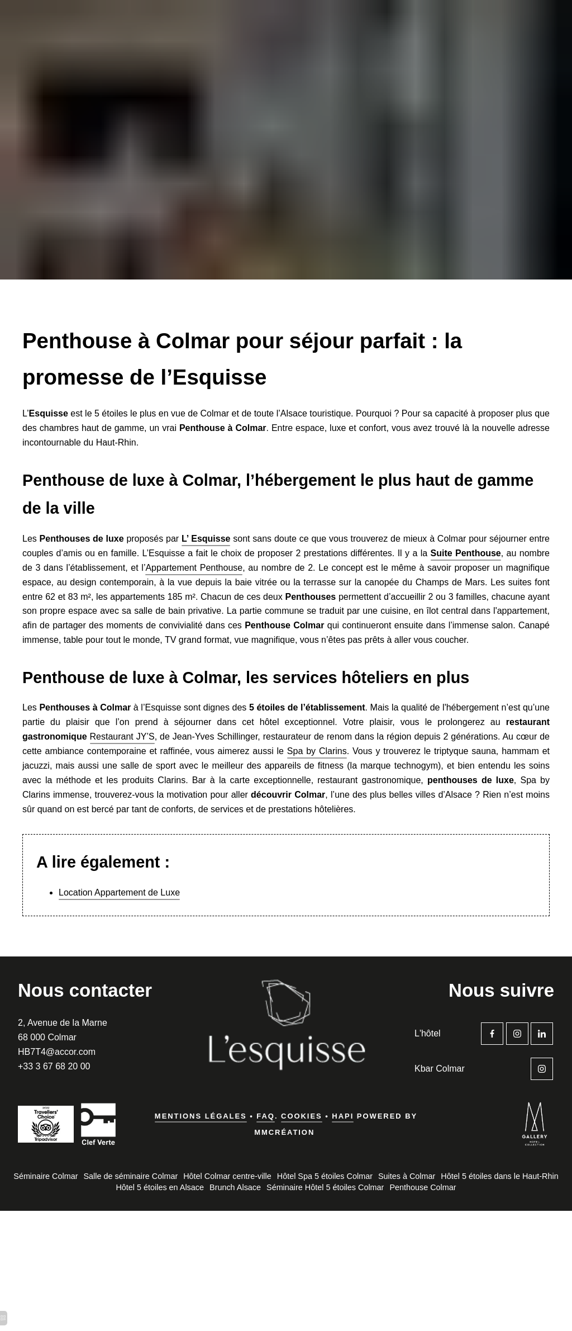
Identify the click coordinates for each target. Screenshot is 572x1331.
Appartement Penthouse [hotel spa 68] (193, 567)
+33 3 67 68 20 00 (54, 1066)
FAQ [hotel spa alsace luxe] (265, 1116)
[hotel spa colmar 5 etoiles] (98, 1123)
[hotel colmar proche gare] (46, 1123)
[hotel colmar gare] (492, 1033)
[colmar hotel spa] (466, 553)
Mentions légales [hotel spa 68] (201, 1116)
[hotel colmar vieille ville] (542, 1033)
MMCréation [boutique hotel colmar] (284, 1132)
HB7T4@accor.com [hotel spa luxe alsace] (57, 1052)
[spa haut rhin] (517, 1033)
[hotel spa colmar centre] (542, 1068)
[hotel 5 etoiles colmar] (206, 538)
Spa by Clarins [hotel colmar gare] (317, 751)
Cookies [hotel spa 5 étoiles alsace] (301, 1116)
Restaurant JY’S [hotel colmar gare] (122, 736)
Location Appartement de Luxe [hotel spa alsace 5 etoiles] (119, 892)
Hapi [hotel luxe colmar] (343, 1116)
